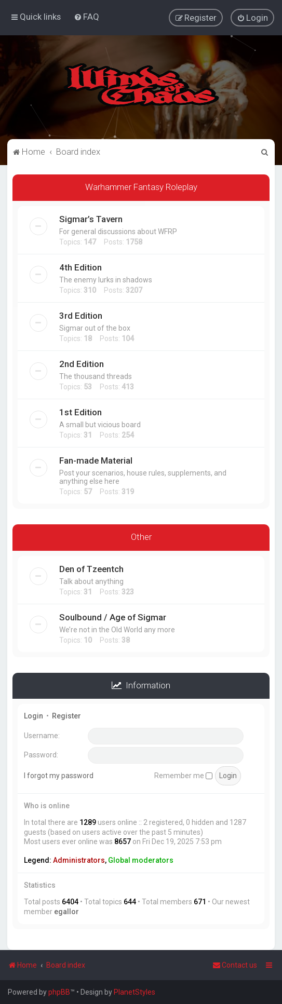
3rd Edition (80, 314)
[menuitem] (86, 16)
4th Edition (80, 266)
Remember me (183, 774)
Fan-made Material (95, 459)
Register (66, 715)
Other (141, 536)
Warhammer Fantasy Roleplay (141, 186)
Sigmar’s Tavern (91, 218)
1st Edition (80, 411)
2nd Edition (81, 363)
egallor (66, 910)
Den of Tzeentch (91, 568)
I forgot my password (58, 774)
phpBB (59, 992)
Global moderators (140, 860)
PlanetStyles (134, 992)
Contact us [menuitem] (234, 965)
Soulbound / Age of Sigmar (112, 616)
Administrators (79, 860)
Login (33, 715)
